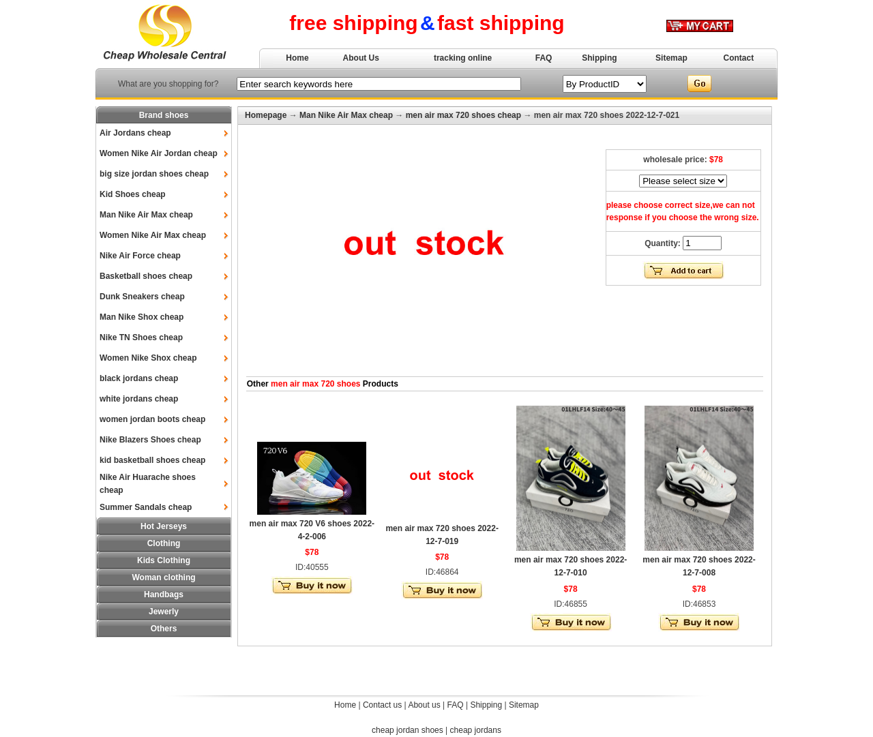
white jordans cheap (139, 399)
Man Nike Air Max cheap (146, 215)
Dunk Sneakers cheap (142, 296)
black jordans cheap (139, 378)
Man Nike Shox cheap (141, 317)
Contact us (382, 705)
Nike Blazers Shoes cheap (150, 440)
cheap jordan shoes (407, 730)
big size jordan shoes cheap (154, 174)
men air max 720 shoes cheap (463, 115)
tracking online (463, 58)
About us (424, 705)
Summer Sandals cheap (146, 507)
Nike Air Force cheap (140, 255)
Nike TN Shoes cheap (141, 337)
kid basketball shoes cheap (152, 460)
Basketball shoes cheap (146, 276)
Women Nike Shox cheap (148, 358)
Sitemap (671, 58)
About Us (361, 58)
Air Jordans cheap (135, 133)
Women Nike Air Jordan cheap (159, 153)
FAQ (543, 58)
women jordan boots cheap (152, 419)
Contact (739, 58)
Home (297, 58)
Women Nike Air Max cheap (153, 235)
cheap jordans (475, 730)
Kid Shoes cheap (133, 194)
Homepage (265, 115)
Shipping (599, 58)
